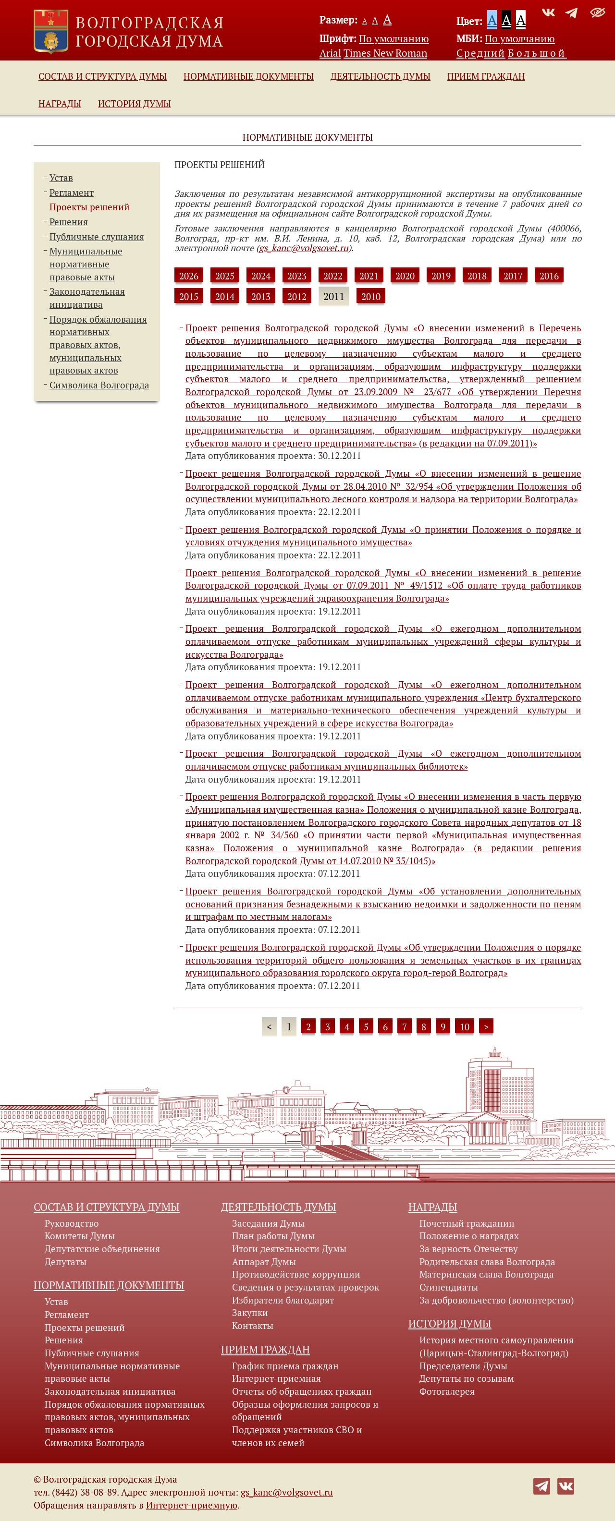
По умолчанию (394, 38)
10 (464, 1027)
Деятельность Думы (380, 76)
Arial (330, 53)
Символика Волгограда (99, 385)
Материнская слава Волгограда (486, 1274)
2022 (333, 276)
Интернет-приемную (191, 1505)
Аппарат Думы (264, 1262)
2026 (188, 276)
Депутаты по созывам (466, 1378)
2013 (261, 296)
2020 (405, 276)
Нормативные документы (249, 76)
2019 (441, 276)
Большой (537, 53)
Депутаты (65, 1262)
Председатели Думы (463, 1366)
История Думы (134, 103)
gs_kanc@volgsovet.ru (303, 248)
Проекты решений (89, 207)
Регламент (71, 192)
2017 (513, 276)
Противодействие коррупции (296, 1274)
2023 (297, 276)
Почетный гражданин (467, 1223)
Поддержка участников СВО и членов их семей (297, 1436)
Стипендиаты (448, 1287)
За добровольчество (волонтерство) (496, 1300)
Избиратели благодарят (283, 1300)
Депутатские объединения (102, 1249)
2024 (261, 276)
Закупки (250, 1312)
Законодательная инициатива (110, 1391)
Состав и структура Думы (102, 76)
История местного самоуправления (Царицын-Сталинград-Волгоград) (496, 1346)
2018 (477, 276)
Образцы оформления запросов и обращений (305, 1411)
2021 (369, 276)
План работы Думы (273, 1236)
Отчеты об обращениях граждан (302, 1391)
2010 (371, 296)
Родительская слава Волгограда (487, 1262)
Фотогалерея (447, 1391)
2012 (297, 296)
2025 (224, 276)
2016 (549, 276)
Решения (68, 222)
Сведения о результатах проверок (305, 1287)
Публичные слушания (96, 236)
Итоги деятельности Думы (289, 1249)
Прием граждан (486, 76)
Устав (61, 177)
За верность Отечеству (468, 1249)
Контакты (252, 1325)
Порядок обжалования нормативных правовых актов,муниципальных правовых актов (98, 345)
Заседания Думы (268, 1223)
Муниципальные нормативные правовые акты (86, 263)
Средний (480, 53)
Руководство (72, 1223)
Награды (59, 103)
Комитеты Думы (80, 1236)
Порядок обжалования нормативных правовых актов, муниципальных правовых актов (125, 1417)
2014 (224, 296)
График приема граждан (285, 1366)
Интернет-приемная (276, 1378)
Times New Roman (385, 53)
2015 (188, 296)
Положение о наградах (469, 1236)
